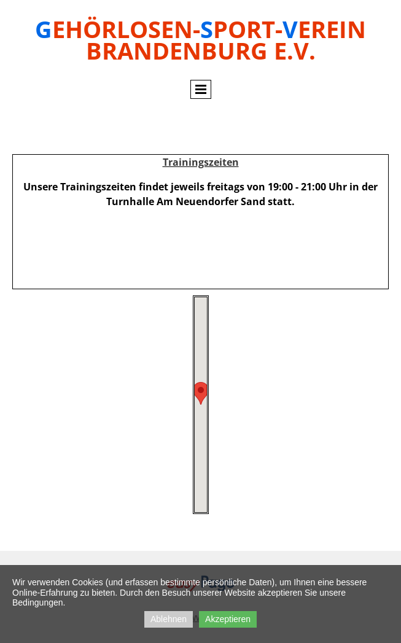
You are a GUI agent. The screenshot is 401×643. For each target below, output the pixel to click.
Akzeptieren (228, 619)
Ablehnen (168, 619)
